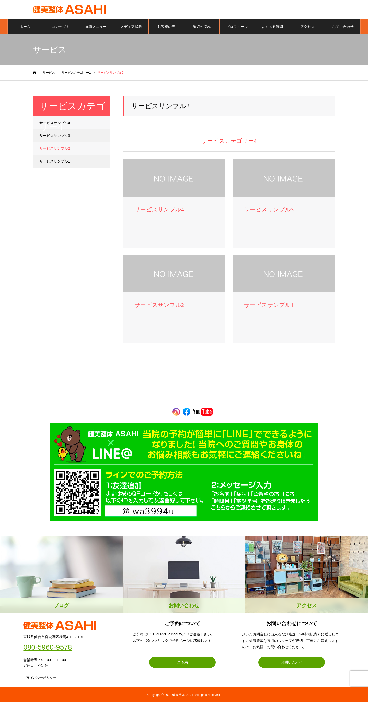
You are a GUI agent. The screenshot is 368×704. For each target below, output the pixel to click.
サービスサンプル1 (54, 163)
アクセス (307, 28)
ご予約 (182, 664)
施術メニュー (96, 28)
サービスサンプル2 (54, 150)
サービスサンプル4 (54, 124)
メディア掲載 (131, 28)
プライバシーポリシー (39, 679)
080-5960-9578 (47, 649)
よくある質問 (272, 28)
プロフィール (237, 28)
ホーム (25, 28)
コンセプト (61, 28)
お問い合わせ (343, 28)
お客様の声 (166, 28)
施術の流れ (202, 28)
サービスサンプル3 (54, 137)
